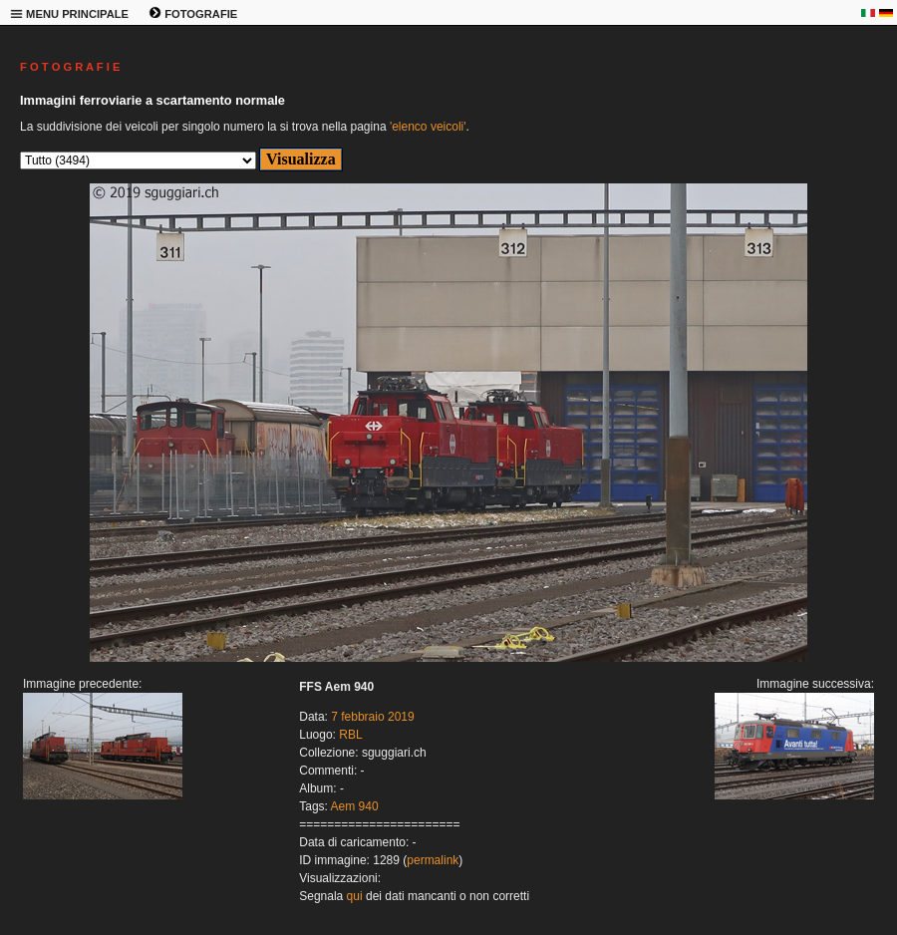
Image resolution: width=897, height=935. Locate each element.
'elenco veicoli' (428, 127)
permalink (432, 860)
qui (355, 896)
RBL (350, 735)
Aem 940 (355, 806)
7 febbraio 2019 (372, 717)
